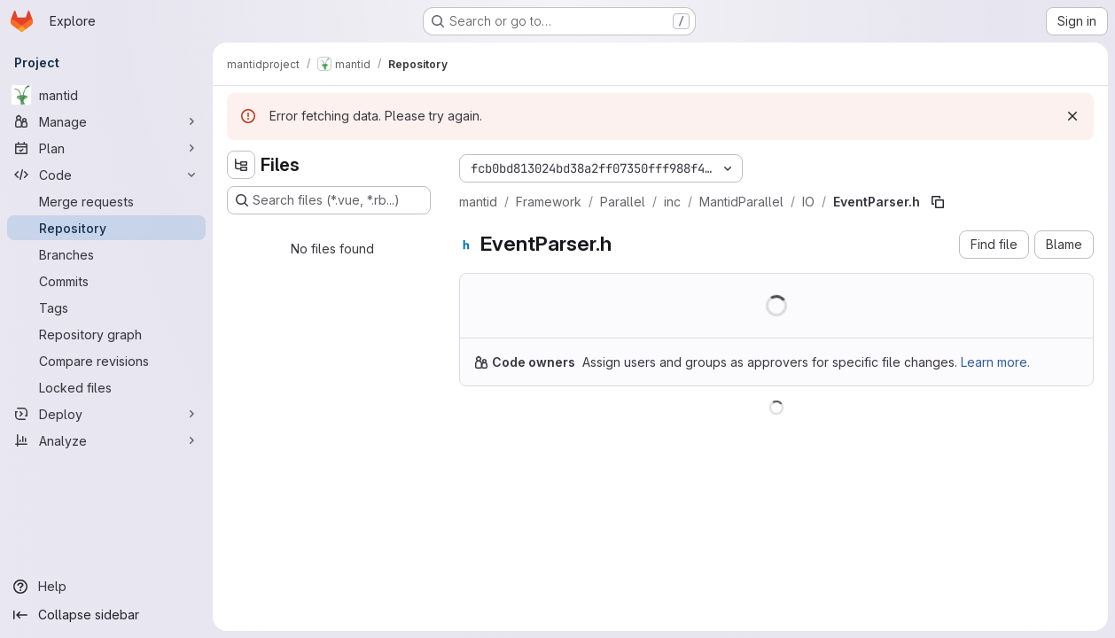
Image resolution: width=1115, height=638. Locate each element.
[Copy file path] (938, 202)
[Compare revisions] (106, 360)
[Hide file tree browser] (241, 165)
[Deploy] (106, 413)
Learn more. (995, 362)
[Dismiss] (1072, 116)
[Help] (106, 586)
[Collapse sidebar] (106, 615)
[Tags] (106, 307)
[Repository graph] (106, 334)
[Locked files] (106, 387)
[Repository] (106, 227)
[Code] (106, 174)
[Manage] (106, 121)
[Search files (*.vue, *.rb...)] (329, 200)
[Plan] (106, 148)
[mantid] (106, 94)
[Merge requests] (106, 201)
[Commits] (106, 280)
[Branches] (106, 254)
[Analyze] (106, 440)
